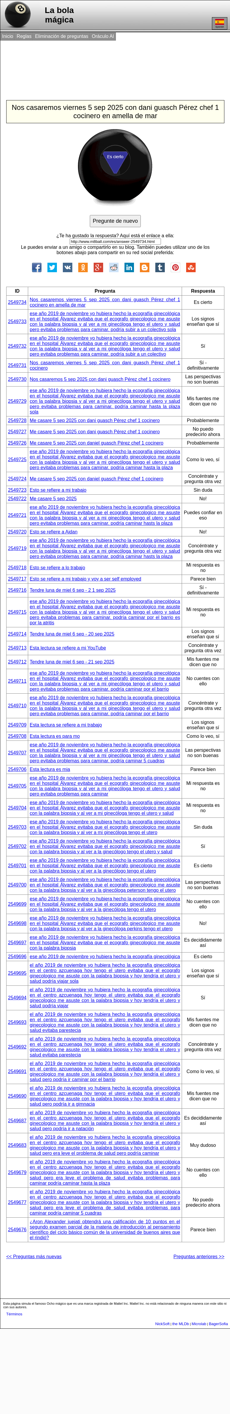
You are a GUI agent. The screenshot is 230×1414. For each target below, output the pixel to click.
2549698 (17, 923)
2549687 (17, 1120)
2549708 (17, 736)
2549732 (17, 346)
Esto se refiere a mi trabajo (58, 490)
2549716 (17, 590)
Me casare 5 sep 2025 (53, 498)
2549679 (17, 1172)
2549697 (17, 942)
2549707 (17, 752)
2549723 (17, 490)
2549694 (17, 997)
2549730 (17, 379)
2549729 (17, 401)
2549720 (17, 531)
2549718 (17, 567)
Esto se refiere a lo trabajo (57, 567)
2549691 (17, 1071)
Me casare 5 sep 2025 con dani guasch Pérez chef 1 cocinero (95, 420)
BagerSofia (218, 1324)
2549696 (17, 956)
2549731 (17, 365)
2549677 (17, 1202)
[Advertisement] (110, 64)
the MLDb (180, 1324)
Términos (14, 1314)
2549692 (17, 1046)
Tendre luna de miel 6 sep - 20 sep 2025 (72, 634)
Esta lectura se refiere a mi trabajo (66, 724)
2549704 (17, 807)
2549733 (17, 321)
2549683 (17, 1145)
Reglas (24, 36)
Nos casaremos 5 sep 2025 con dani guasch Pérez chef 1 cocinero (100, 379)
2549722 (17, 498)
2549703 (17, 827)
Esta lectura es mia (50, 769)
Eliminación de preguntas (61, 36)
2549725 (17, 459)
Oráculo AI (103, 36)
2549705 (17, 785)
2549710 (17, 705)
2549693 (17, 1022)
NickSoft (162, 1324)
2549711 (17, 681)
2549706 (17, 769)
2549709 (17, 724)
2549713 (17, 647)
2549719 (17, 548)
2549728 (17, 420)
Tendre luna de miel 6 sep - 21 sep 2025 (72, 661)
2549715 (17, 612)
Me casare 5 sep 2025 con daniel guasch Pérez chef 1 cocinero (96, 442)
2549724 (17, 478)
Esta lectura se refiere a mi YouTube (68, 647)
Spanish (219, 23)
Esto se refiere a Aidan (53, 531)
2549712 (17, 661)
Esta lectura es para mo (55, 736)
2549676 (17, 1229)
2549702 (17, 846)
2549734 (17, 302)
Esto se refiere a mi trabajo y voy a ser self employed (85, 578)
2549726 (17, 442)
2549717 (17, 578)
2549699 (17, 904)
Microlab (199, 1324)
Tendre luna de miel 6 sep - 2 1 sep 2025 (73, 590)
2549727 (17, 431)
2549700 (17, 884)
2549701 (17, 865)
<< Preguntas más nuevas (34, 1256)
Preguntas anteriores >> (198, 1256)
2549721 (17, 515)
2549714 (17, 634)
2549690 (17, 1096)
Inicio (7, 36)
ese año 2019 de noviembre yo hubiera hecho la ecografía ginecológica (105, 956)
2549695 (17, 973)
